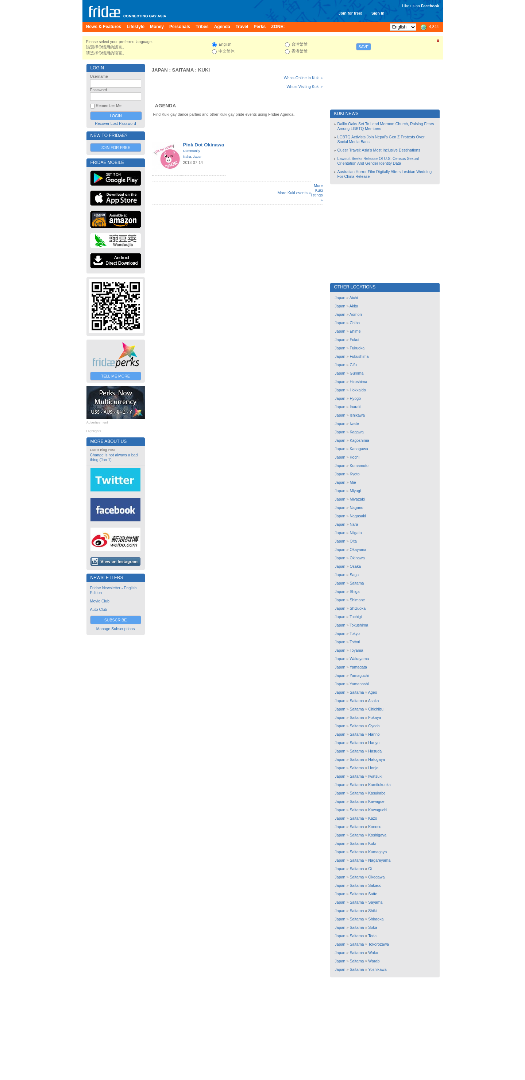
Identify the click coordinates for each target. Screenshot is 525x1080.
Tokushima (359, 625)
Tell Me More (115, 376)
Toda (372, 936)
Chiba (355, 323)
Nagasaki (358, 516)
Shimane (357, 600)
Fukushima (359, 356)
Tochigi (356, 616)
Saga (354, 574)
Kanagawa (359, 449)
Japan (160, 70)
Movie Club (99, 601)
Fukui (354, 339)
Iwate (354, 423)
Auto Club (98, 609)
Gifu (353, 365)
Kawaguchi (377, 810)
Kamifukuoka (379, 784)
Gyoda (373, 726)
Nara (354, 524)
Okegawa (376, 877)
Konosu (374, 826)
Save (364, 47)
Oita (353, 541)
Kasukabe (376, 793)
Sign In (378, 13)
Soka (372, 927)
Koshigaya (377, 835)
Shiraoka (375, 919)
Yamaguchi (359, 675)
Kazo (372, 818)
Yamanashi (359, 684)
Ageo (372, 692)
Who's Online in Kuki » (303, 78)
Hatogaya (376, 759)
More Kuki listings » (317, 192)
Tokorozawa (378, 944)
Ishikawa (357, 415)
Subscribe (115, 620)
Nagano (356, 507)
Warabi (374, 961)
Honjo (373, 768)
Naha (187, 156)
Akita (354, 306)
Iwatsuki (375, 776)
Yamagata (358, 667)
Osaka (355, 566)
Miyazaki (357, 499)
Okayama (358, 549)
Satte (372, 894)
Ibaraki (355, 407)
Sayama (375, 902)
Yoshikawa (377, 969)
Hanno (373, 734)
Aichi (354, 297)
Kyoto (354, 474)
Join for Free (115, 147)
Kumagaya (377, 852)
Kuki (204, 70)
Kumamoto (359, 465)
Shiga (354, 591)
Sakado (374, 885)
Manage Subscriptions (115, 629)
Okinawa (357, 558)
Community (191, 151)
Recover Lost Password (115, 123)
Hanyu (373, 742)
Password (98, 90)
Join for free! (350, 13)
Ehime (355, 331)
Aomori (356, 314)
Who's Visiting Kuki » (305, 86)
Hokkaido (358, 390)
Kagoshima (359, 440)
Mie (353, 482)
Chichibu (375, 709)
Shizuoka (358, 608)
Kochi (354, 457)
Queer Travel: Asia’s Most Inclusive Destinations (378, 150)
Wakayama (359, 658)
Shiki (372, 910)
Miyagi (355, 491)
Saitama (183, 70)
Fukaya (374, 717)
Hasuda (375, 751)
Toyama (356, 650)
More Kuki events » (294, 193)
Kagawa (357, 432)
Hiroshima (358, 381)
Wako (373, 952)
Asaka (373, 700)
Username (99, 76)
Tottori (355, 642)
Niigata (356, 533)
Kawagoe (376, 801)
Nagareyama (379, 860)
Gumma (356, 373)
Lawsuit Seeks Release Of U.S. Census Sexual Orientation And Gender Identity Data (378, 160)
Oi (370, 868)
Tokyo (355, 633)
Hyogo (355, 398)
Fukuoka (357, 348)
